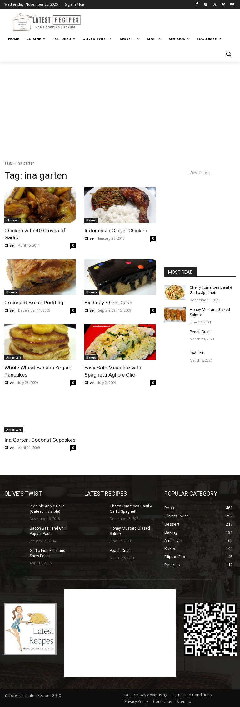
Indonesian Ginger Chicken (115, 230)
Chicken (12, 220)
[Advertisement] (162, 21)
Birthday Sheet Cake (107, 302)
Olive (9, 245)
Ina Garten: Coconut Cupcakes (39, 439)
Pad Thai (197, 353)
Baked (91, 220)
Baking (12, 292)
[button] (228, 54)
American (13, 357)
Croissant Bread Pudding (33, 302)
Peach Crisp (200, 331)
